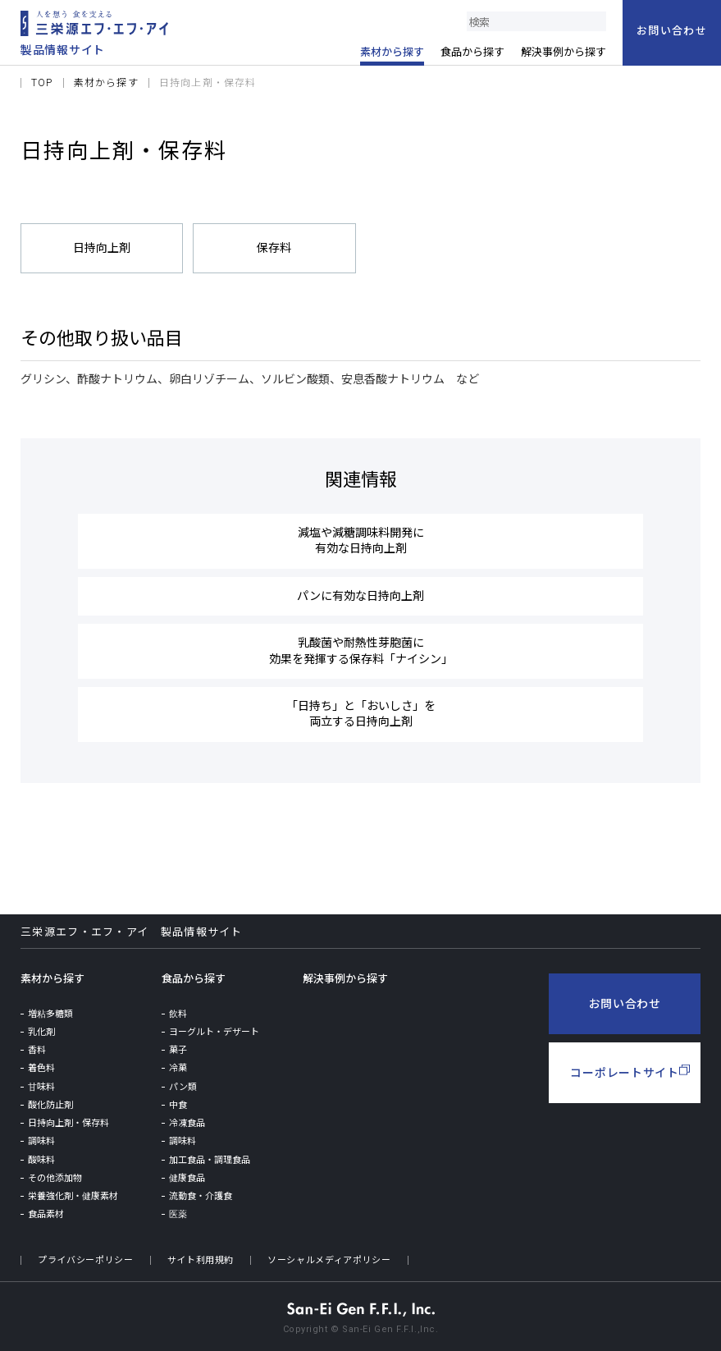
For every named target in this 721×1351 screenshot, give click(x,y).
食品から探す (194, 975)
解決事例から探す (345, 975)
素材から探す (52, 975)
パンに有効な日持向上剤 (360, 594)
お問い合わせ (625, 999)
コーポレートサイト (624, 1068)
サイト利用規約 (201, 1256)
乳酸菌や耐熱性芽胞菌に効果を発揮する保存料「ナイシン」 (361, 648)
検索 (596, 21)
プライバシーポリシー (86, 1256)
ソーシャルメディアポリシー (330, 1256)
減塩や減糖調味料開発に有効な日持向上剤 (361, 539)
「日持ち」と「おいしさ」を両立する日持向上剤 (361, 710)
